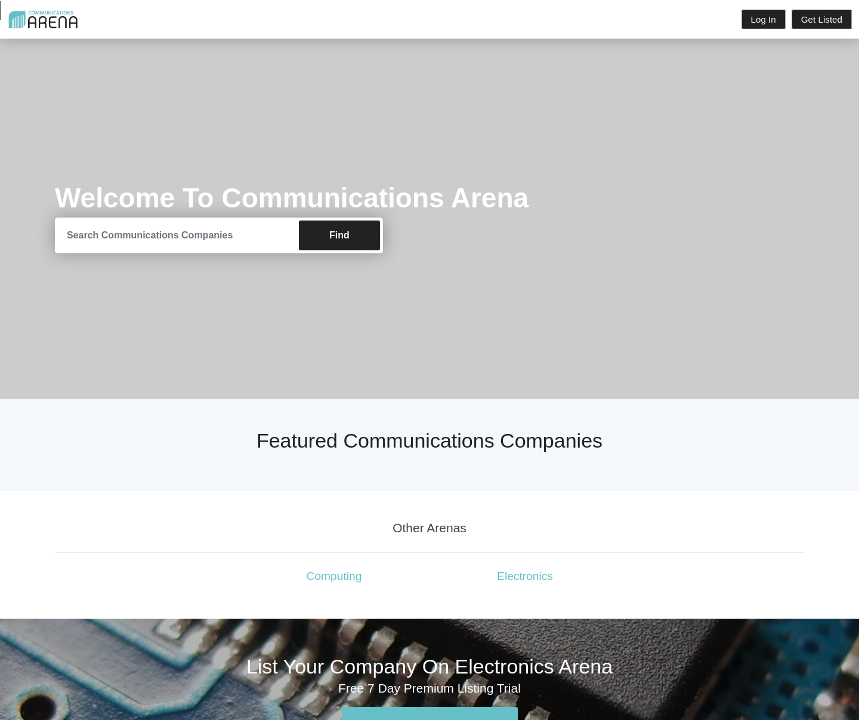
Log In (763, 19)
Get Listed (821, 19)
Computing (334, 576)
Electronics (525, 576)
